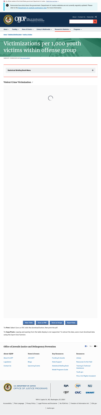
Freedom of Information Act (80, 403)
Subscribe (90, 17)
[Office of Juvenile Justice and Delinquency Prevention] (66, 393)
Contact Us (81, 17)
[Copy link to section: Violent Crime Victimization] (32, 82)
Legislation (7, 362)
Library (78, 358)
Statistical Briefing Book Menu (19, 70)
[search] (81, 21)
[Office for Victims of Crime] (78, 392)
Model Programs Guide (60, 370)
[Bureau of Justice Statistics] (78, 387)
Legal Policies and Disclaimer (47, 403)
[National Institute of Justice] (90, 385)
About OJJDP (8, 358)
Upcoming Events (34, 366)
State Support (57, 362)
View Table (29, 323)
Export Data (71, 323)
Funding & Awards (58, 358)
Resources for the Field (84, 362)
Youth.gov (79, 372)
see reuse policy (25, 58)
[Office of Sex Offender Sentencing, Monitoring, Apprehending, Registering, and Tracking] (90, 392)
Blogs (30, 362)
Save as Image (57, 323)
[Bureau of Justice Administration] (66, 385)
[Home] (29, 19)
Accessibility (7, 403)
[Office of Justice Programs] (8, 19)
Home (5, 34)
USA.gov (94, 403)
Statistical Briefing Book (15, 34)
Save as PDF (42, 323)
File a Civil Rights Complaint (86, 376)
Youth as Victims (27, 34)
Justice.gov (50, 408)
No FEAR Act (64, 403)
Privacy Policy (30, 403)
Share (96, 17)
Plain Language (19, 403)
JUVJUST (31, 358)
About (74, 17)
